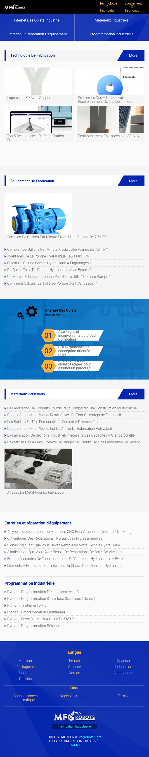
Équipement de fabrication (133, 7)
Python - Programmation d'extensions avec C (43, 592)
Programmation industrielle (112, 34)
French (74, 660)
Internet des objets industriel (37, 20)
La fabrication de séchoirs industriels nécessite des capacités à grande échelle (71, 435)
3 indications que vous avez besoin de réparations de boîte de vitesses (64, 552)
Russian (25, 679)
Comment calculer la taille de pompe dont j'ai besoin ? (52, 283)
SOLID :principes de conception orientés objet (74, 351)
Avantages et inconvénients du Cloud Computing (77, 335)
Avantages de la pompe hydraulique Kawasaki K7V (48, 256)
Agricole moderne (74, 696)
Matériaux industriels (112, 20)
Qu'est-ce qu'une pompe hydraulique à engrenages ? (49, 263)
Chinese (74, 667)
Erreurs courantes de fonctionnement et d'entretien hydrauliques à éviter (65, 559)
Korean (74, 673)
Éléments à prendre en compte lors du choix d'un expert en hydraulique (65, 565)
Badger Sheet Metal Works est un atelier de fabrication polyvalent (59, 428)
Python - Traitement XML (26, 605)
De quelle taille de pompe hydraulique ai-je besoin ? (49, 270)
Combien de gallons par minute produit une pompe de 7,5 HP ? (57, 249)
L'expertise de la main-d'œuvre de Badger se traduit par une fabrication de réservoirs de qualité (75, 442)
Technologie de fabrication (108, 7)
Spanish (123, 660)
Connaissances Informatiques (25, 698)
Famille (123, 696)
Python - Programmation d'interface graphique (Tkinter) (51, 599)
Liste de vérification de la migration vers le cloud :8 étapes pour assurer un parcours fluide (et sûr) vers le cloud (78, 366)
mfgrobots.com (89, 737)
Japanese (25, 673)
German (25, 660)
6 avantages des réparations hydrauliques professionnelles (54, 538)
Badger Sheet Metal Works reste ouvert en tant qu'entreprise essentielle (65, 415)
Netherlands (123, 673)
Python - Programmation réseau (33, 626)
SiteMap (74, 745)
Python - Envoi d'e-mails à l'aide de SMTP (40, 619)
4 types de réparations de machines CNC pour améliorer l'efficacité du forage (70, 532)
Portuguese (25, 667)
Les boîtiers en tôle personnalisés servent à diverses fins (53, 422)
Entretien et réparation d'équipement (37, 34)
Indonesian (123, 667)
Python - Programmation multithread (36, 612)
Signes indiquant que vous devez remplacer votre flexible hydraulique (63, 545)
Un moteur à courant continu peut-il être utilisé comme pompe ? (59, 277)
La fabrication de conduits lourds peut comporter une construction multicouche (72, 408)
